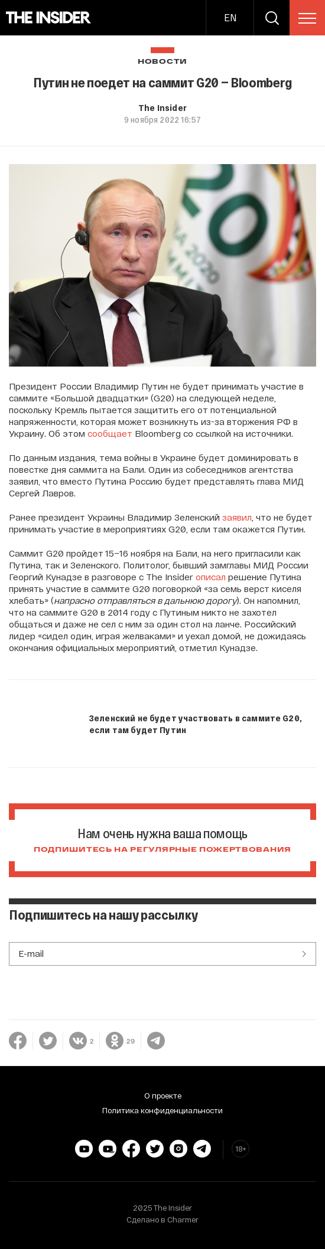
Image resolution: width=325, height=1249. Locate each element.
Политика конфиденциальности (162, 1110)
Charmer (183, 1219)
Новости (162, 61)
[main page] (49, 18)
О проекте (162, 1095)
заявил (237, 517)
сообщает (109, 433)
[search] (272, 17)
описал (211, 576)
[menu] (307, 18)
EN (230, 17)
